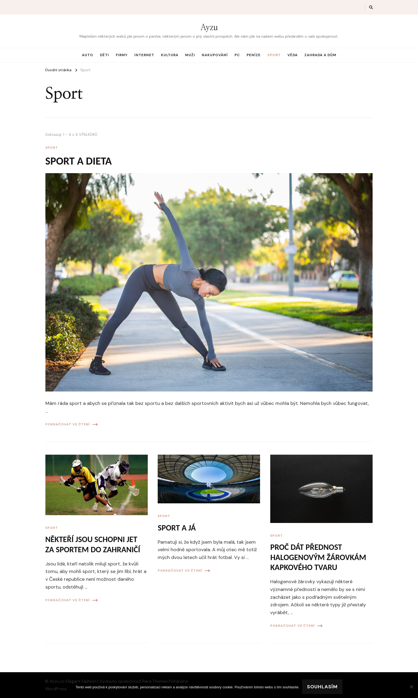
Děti (104, 55)
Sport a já (177, 528)
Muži (190, 55)
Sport (274, 55)
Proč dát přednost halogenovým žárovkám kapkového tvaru (318, 557)
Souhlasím (322, 686)
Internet (144, 55)
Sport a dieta (78, 161)
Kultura (169, 55)
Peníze (254, 55)
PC (237, 55)
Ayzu (209, 28)
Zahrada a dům (320, 55)
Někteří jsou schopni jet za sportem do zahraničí (92, 544)
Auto (87, 55)
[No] (411, 686)
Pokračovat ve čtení (71, 424)
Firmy (122, 55)
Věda (292, 55)
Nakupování (215, 55)
